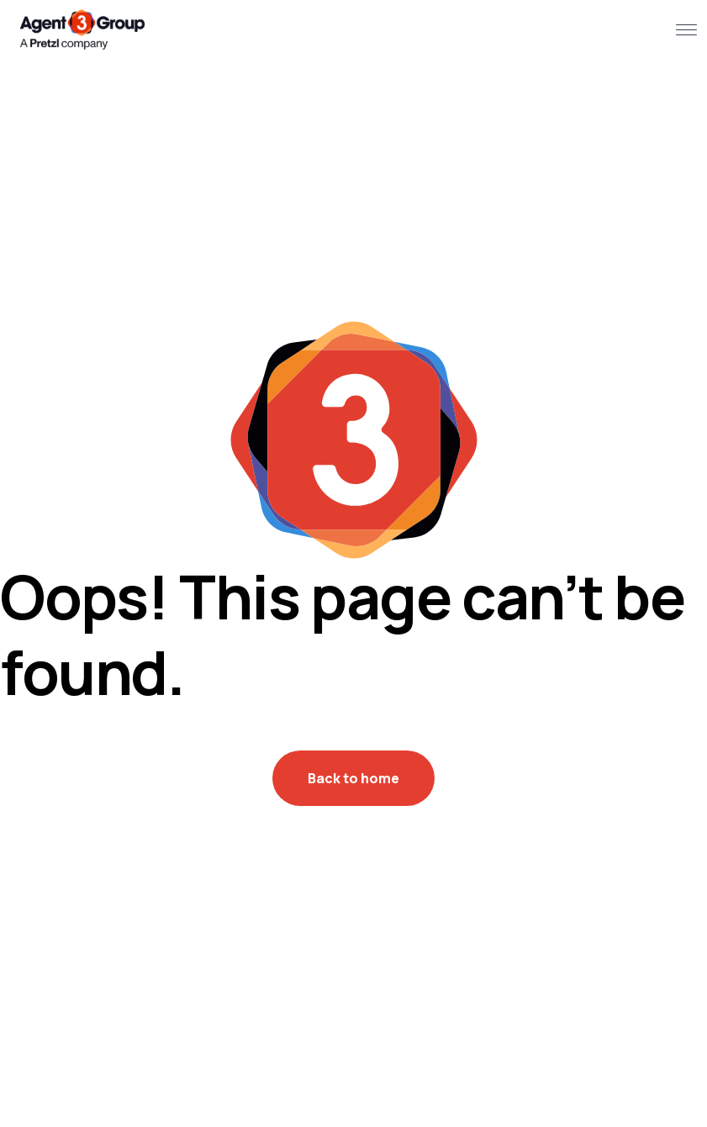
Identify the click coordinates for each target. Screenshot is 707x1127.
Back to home (353, 778)
